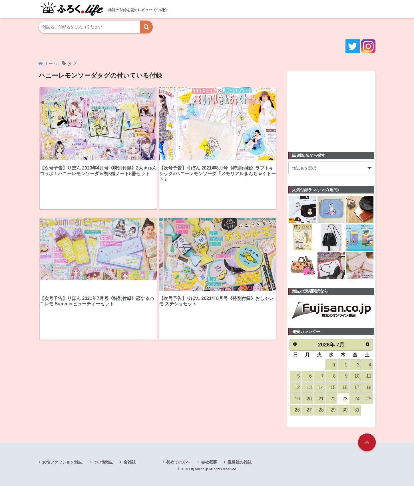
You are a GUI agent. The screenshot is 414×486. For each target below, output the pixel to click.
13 (309, 387)
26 (297, 410)
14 (320, 387)
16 (344, 387)
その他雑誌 (103, 462)
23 (344, 399)
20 (309, 399)
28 (320, 410)
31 (356, 410)
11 (368, 376)
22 (332, 399)
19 (297, 399)
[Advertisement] (331, 108)
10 (356, 376)
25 (368, 399)
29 (332, 410)
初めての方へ (178, 462)
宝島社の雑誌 (240, 462)
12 (297, 387)
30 (344, 410)
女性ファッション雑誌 (62, 462)
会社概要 (209, 462)
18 (368, 387)
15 (332, 387)
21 (320, 399)
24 (356, 399)
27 (309, 410)
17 (356, 387)
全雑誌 (130, 462)
